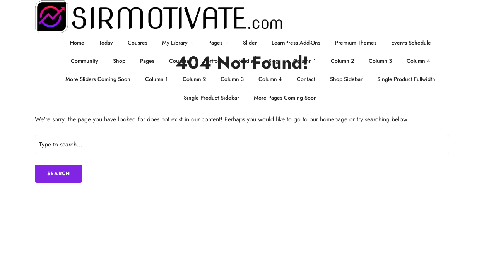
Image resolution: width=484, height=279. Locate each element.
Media (245, 61)
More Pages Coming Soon (285, 98)
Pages (215, 42)
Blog (273, 61)
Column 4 (418, 61)
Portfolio (214, 61)
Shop (119, 61)
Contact (306, 79)
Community (84, 61)
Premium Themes (355, 42)
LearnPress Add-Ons (296, 42)
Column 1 (304, 61)
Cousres (137, 42)
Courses (179, 61)
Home (77, 42)
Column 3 (380, 61)
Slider (250, 42)
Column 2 (342, 61)
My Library (175, 42)
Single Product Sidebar (211, 98)
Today (106, 42)
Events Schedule (411, 42)
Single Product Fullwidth (406, 79)
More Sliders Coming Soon (97, 79)
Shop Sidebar (346, 79)
